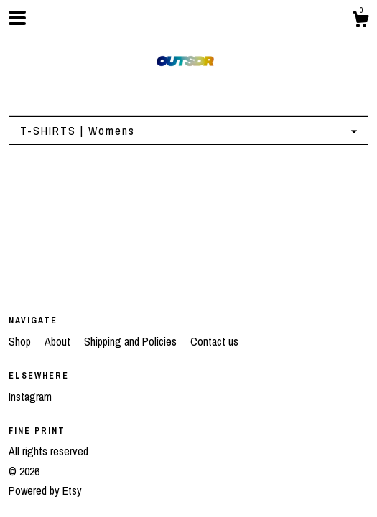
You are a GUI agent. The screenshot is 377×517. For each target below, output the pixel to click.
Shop (21, 341)
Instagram (30, 396)
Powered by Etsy (45, 490)
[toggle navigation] (17, 18)
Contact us (214, 341)
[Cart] (360, 21)
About (59, 341)
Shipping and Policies (132, 341)
